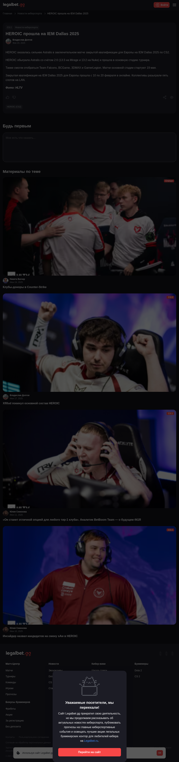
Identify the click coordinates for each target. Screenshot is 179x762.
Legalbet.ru (91, 740)
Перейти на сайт (89, 752)
